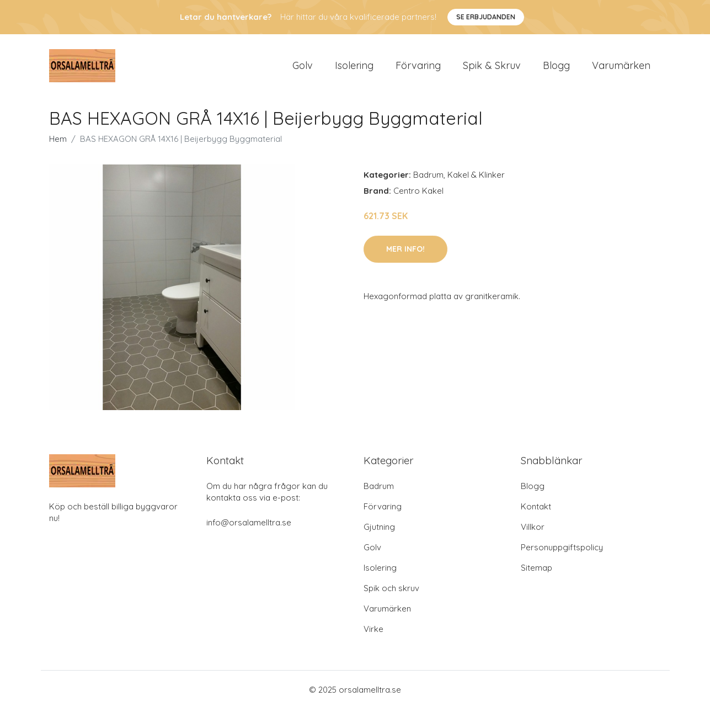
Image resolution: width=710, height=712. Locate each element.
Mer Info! (405, 252)
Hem (58, 142)
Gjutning (379, 530)
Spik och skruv (391, 591)
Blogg (556, 67)
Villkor (532, 530)
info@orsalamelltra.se (248, 525)
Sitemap (536, 571)
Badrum (428, 178)
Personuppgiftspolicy (562, 550)
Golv (302, 67)
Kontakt (536, 509)
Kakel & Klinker (476, 178)
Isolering (354, 67)
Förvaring (418, 67)
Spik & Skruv (492, 67)
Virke (373, 632)
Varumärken (621, 67)
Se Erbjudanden (485, 17)
